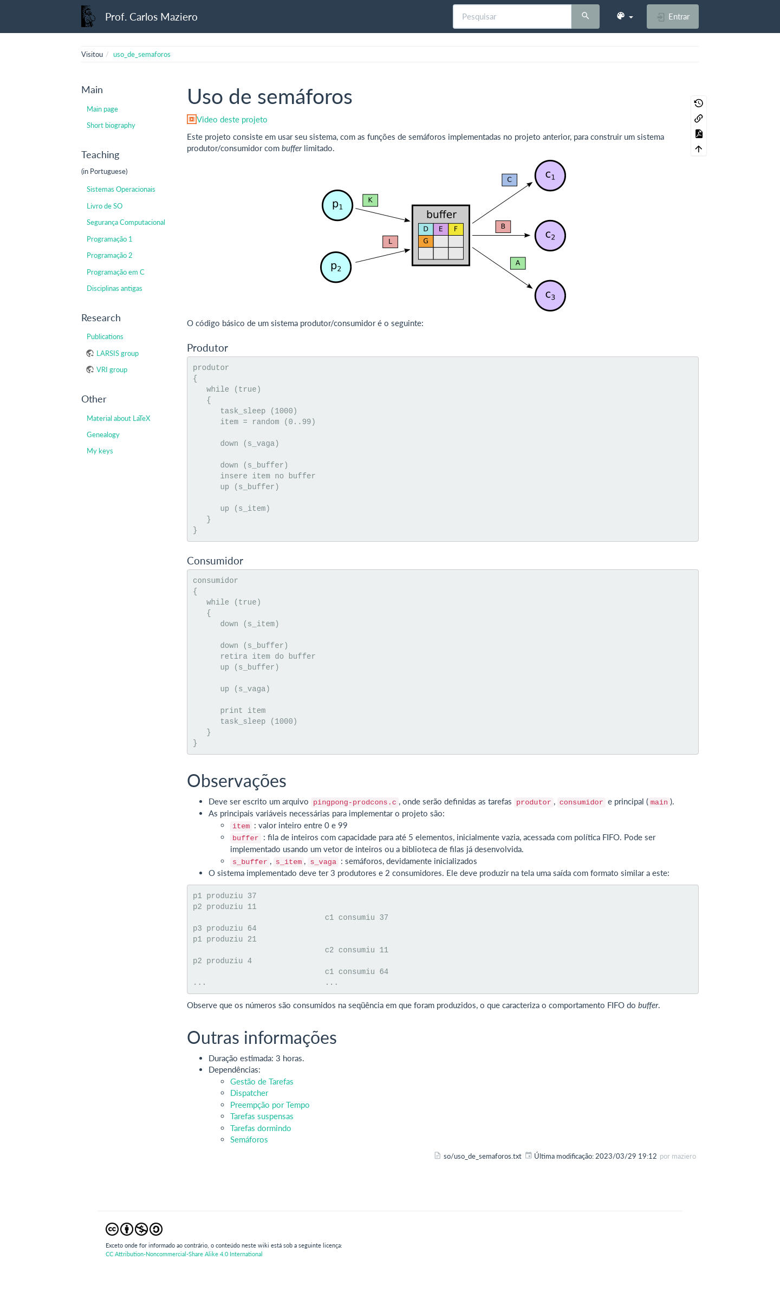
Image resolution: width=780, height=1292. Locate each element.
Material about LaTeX (118, 418)
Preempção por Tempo (270, 1104)
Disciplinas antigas (114, 288)
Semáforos (249, 1139)
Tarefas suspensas (262, 1116)
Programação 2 (110, 255)
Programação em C (116, 272)
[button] (624, 16)
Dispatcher (249, 1093)
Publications (105, 336)
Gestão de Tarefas (262, 1081)
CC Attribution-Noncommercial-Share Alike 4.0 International (184, 1253)
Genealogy (103, 434)
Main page (102, 109)
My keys (100, 450)
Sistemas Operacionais (121, 189)
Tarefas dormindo (260, 1128)
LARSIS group (117, 353)
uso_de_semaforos (142, 54)
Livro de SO (104, 206)
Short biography (111, 125)
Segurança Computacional (126, 222)
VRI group (111, 369)
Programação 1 (110, 239)
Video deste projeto (232, 119)
